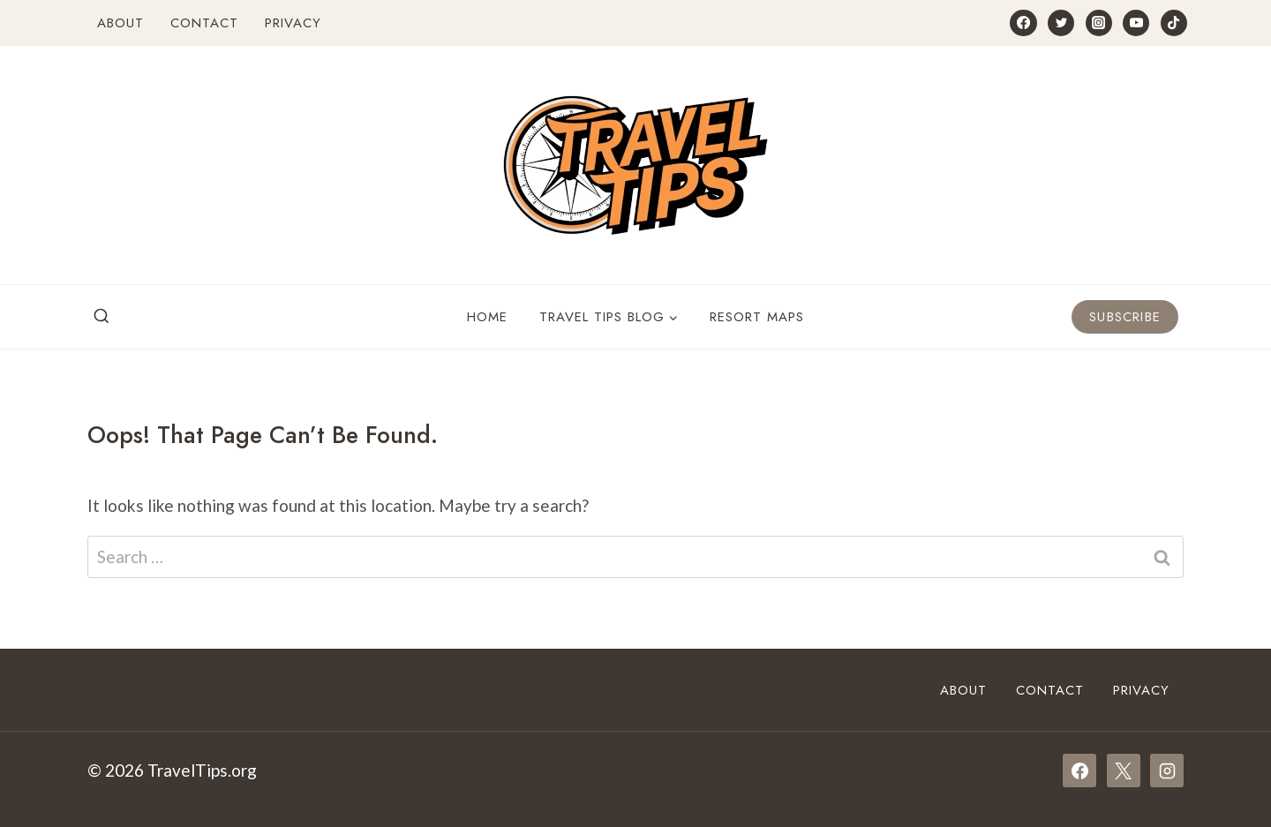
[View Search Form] (101, 317)
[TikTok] (1174, 23)
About (120, 23)
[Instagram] (1099, 23)
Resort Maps (757, 317)
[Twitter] (1061, 23)
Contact (204, 23)
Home (487, 317)
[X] (1123, 770)
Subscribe (1125, 317)
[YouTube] (1136, 23)
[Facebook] (1023, 23)
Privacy (293, 23)
